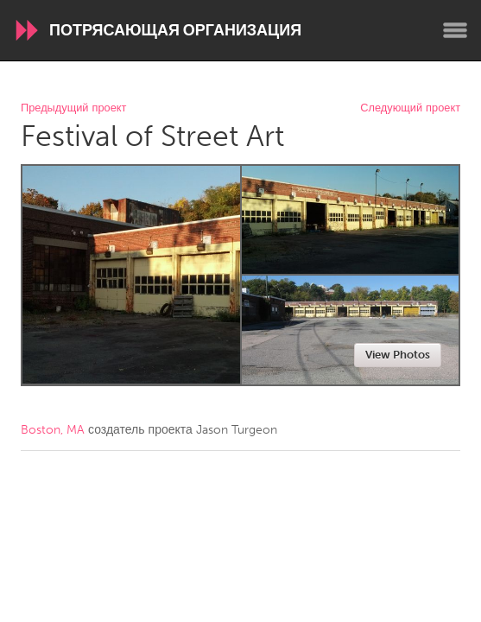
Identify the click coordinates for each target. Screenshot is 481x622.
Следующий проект (410, 108)
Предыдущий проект (73, 108)
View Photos (397, 354)
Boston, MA (53, 429)
